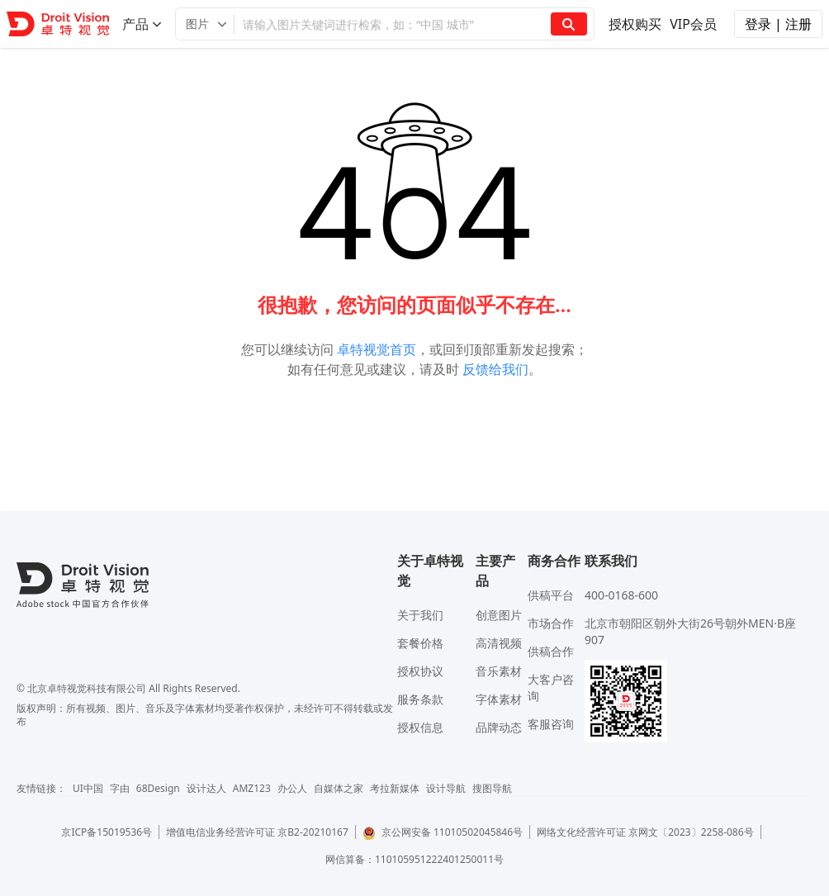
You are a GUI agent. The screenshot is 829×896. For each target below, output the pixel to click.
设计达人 (206, 788)
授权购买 (635, 24)
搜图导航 (492, 788)
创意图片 (499, 615)
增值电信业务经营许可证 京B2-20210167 (257, 832)
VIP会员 (693, 24)
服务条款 (420, 699)
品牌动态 (499, 727)
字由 (120, 788)
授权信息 (420, 727)
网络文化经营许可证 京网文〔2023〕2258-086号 (645, 832)
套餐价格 (420, 643)
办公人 (292, 788)
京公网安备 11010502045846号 (442, 832)
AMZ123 (252, 788)
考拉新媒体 (394, 788)
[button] (204, 24)
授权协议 (420, 671)
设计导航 (446, 788)
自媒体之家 (338, 788)
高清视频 (499, 643)
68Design (158, 788)
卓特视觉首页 (376, 349)
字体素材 (499, 699)
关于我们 (420, 615)
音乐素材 (499, 671)
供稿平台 (551, 595)
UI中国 (88, 788)
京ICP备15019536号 (106, 832)
